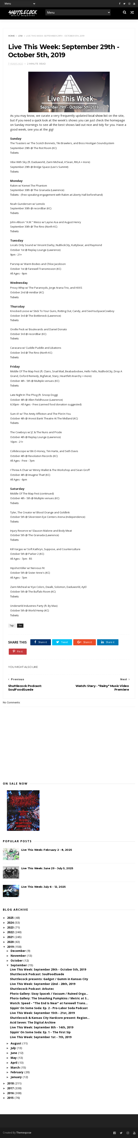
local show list (98, 115)
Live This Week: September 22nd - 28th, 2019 (42, 984)
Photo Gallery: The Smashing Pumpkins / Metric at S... (49, 998)
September (19, 965)
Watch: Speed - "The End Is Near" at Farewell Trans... (49, 1003)
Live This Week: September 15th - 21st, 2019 (42, 1013)
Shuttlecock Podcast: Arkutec (32, 989)
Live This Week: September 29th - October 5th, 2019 (48, 969)
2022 (10, 932)
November (19, 956)
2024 (10, 922)
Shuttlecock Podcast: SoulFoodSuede (37, 974)
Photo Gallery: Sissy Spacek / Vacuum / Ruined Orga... (49, 993)
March (16, 1067)
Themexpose (23, 1132)
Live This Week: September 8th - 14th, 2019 (41, 1027)
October (17, 960)
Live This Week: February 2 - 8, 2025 (46, 849)
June (14, 1053)
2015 (10, 1098)
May (14, 1058)
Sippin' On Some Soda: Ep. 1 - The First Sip (40, 1032)
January (17, 1077)
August (16, 1043)
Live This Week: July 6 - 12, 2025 (43, 886)
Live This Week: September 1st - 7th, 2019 (40, 1037)
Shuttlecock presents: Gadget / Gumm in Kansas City (49, 979)
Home (11, 36)
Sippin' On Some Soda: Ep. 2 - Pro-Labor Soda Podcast (49, 1008)
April (14, 1063)
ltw (20, 36)
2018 (10, 1083)
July (14, 1048)
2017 (10, 1088)
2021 (10, 937)
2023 (10, 927)
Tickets (14, 152)
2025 (10, 918)
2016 (10, 1093)
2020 (10, 942)
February (17, 1072)
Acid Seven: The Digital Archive (33, 1022)
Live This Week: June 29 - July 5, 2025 (47, 868)
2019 (10, 947)
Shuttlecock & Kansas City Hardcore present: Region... (50, 1018)
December (18, 951)
